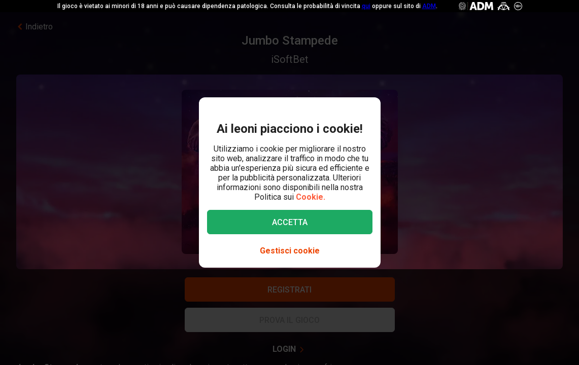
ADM (429, 6)
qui (366, 6)
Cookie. (310, 197)
